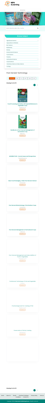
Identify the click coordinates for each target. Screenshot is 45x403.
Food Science (10, 54)
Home (7, 18)
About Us (8, 395)
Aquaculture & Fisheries (12, 43)
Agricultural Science (11, 40)
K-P (25, 79)
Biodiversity (9, 47)
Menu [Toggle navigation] (22, 10)
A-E (17, 79)
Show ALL (12, 79)
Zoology (9, 66)
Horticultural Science (12, 59)
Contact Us (25, 397)
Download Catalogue (24, 395)
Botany (8, 50)
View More (22, 111)
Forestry (9, 57)
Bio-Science (10, 45)
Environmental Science (12, 52)
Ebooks (14, 395)
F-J (21, 79)
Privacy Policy (34, 395)
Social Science (10, 61)
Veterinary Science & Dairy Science (15, 64)
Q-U (30, 79)
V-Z (34, 79)
